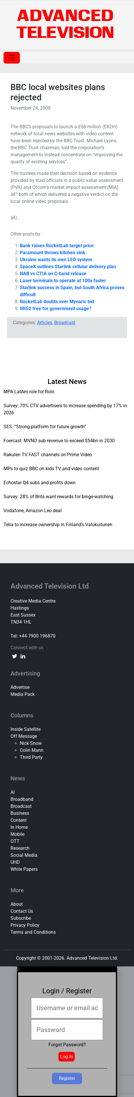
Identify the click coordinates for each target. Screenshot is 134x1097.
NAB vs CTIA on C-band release (53, 273)
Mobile (18, 834)
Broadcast (64, 322)
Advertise (20, 687)
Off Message (24, 736)
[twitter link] (15, 656)
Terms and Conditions (33, 932)
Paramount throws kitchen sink (52, 252)
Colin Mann (31, 750)
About (17, 904)
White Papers (24, 869)
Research (20, 848)
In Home (19, 827)
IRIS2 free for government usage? (55, 308)
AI (13, 792)
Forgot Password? (67, 1044)
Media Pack (23, 694)
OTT (15, 841)
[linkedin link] (23, 656)
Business (20, 813)
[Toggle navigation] (12, 58)
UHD (15, 862)
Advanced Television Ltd (51, 586)
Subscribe (21, 918)
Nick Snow (31, 743)
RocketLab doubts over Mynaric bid (57, 301)
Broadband (22, 799)
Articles (44, 322)
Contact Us (22, 911)
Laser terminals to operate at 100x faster (63, 280)
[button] (67, 968)
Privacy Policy (25, 925)
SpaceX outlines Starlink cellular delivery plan (68, 266)
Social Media (24, 855)
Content (19, 820)
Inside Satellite (26, 729)
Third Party (31, 757)
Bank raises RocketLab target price (57, 245)
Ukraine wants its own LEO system (56, 259)
